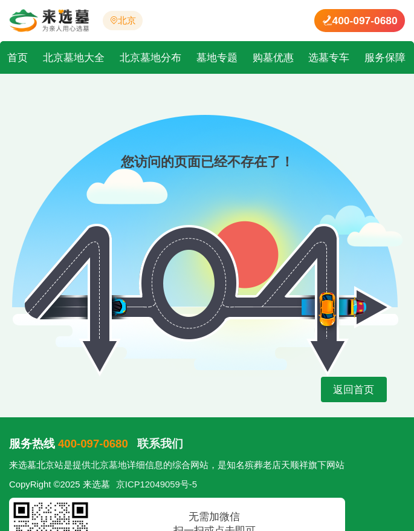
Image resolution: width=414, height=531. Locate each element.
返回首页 (354, 389)
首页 (17, 57)
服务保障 (385, 57)
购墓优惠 (273, 57)
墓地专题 (217, 57)
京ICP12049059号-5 (156, 484)
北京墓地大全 (74, 57)
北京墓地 (109, 465)
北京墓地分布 (150, 57)
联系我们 (160, 443)
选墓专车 (328, 57)
